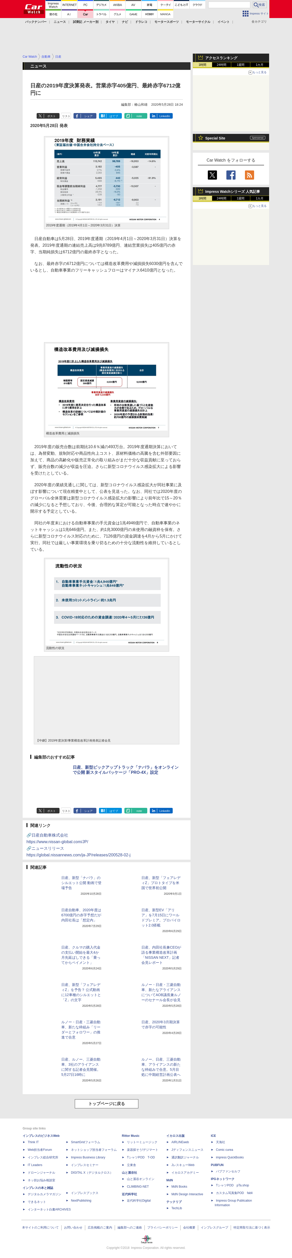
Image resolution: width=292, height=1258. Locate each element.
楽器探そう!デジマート (142, 1150)
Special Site (215, 138)
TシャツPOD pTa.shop (232, 1185)
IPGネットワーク (223, 1179)
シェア (88, 116)
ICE (213, 1136)
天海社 (220, 1142)
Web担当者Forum (40, 1150)
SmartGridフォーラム (85, 1142)
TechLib (176, 1208)
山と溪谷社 (129, 1172)
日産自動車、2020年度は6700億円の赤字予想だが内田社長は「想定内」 (81, 915)
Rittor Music (130, 1136)
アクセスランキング (221, 58)
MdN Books (179, 1186)
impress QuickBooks (230, 1157)
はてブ (114, 116)
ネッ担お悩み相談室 (41, 1180)
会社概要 (189, 1227)
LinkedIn (164, 116)
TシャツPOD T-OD (141, 1157)
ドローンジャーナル (41, 1172)
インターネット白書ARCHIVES (49, 1209)
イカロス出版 (175, 1136)
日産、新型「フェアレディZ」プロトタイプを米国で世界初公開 (161, 883)
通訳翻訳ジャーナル (185, 1157)
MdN (169, 1180)
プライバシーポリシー (162, 1227)
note (139, 116)
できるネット (37, 1202)
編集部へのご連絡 (130, 1227)
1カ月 (260, 65)
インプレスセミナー (84, 1165)
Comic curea (224, 1150)
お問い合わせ (73, 1227)
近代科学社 (129, 1194)
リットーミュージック (142, 1142)
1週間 (241, 65)
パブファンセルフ (228, 1171)
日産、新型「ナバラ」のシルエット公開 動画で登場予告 (81, 883)
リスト (66, 116)
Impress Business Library (88, 1157)
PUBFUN (217, 1165)
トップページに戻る (106, 1104)
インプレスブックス (84, 1193)
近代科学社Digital (139, 1200)
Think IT (33, 1142)
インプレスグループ (214, 1227)
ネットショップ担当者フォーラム (94, 1150)
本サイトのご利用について (40, 1227)
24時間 (221, 65)
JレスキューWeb (182, 1165)
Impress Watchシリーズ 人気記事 (232, 192)
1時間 (203, 65)
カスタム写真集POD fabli (234, 1193)
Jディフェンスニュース (187, 1150)
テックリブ (174, 1202)
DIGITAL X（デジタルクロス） (92, 1172)
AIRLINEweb (180, 1142)
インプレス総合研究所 (43, 1157)
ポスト (51, 116)
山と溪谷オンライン (140, 1179)
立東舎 (131, 1165)
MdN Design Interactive (187, 1194)
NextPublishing (81, 1200)
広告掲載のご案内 (100, 1227)
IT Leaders (35, 1165)
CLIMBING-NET (138, 1186)
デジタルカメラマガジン (44, 1194)
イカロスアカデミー (185, 1172)
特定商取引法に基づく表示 (251, 1227)
